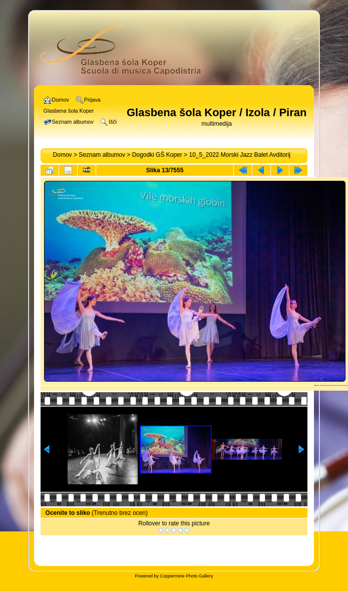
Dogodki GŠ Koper (157, 154)
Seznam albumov (102, 154)
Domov (62, 154)
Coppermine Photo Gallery (186, 575)
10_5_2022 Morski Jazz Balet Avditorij (239, 154)
